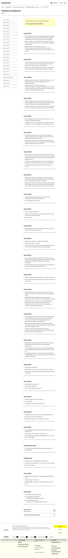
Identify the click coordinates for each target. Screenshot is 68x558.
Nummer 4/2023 (5, 65)
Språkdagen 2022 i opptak (6, 77)
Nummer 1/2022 (4, 86)
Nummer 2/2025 (5, 42)
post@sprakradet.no (56, 542)
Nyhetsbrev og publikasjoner (18, 7)
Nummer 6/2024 (5, 48)
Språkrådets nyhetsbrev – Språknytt (32, 7)
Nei (29, 527)
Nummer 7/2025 (5, 28)
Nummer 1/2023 (4, 74)
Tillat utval (60, 548)
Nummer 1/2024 (4, 60)
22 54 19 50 (53, 540)
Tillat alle (60, 545)
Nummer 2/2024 (5, 57)
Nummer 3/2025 (5, 39)
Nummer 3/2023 (5, 68)
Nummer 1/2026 (4, 22)
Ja (25, 527)
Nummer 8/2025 (5, 25)
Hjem (2, 7)
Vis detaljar (51, 556)
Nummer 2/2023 (5, 71)
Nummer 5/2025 (5, 34)
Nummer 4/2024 (5, 51)
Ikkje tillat (60, 551)
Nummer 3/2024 (5, 54)
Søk (61, 3)
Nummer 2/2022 (5, 83)
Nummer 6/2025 (5, 31)
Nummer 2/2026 (5, 19)
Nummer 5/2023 (5, 62)
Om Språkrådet (8, 7)
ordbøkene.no (55, 3)
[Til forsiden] (6, 3)
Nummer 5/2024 (27, 255)
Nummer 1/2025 (4, 45)
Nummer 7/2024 (27, 225)
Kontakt (20, 542)
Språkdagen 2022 (5, 80)
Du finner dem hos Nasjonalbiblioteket (34, 23)
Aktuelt (19, 538)
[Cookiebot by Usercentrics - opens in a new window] (6, 556)
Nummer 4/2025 (5, 36)
